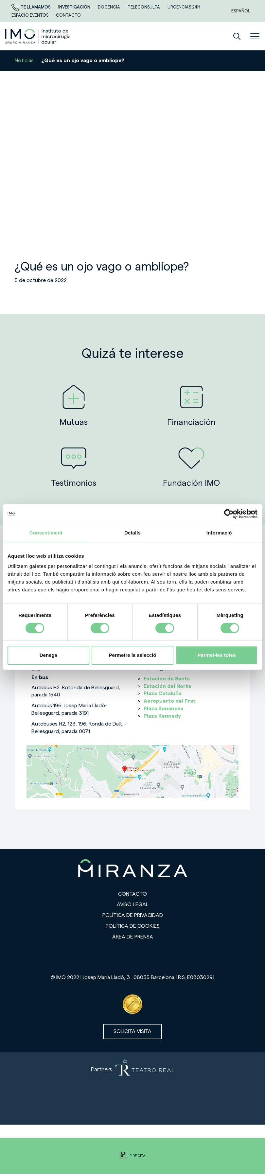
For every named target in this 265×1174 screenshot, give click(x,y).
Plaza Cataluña (163, 693)
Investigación (74, 7)
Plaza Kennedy (162, 716)
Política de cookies (133, 926)
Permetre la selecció (132, 655)
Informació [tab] (219, 532)
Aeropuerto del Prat (170, 701)
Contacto (132, 894)
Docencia (109, 7)
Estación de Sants (167, 678)
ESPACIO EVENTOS (30, 15)
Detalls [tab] (132, 532)
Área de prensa (132, 936)
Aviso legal (133, 904)
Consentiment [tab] (45, 532)
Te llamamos (31, 7)
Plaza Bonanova (163, 708)
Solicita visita (132, 1031)
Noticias (24, 60)
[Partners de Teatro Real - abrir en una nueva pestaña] (132, 1088)
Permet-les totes (217, 655)
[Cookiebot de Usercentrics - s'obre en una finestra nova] (228, 514)
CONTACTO (68, 15)
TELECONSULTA (144, 7)
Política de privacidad (132, 915)
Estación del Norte (167, 686)
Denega (48, 655)
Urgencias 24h (184, 7)
